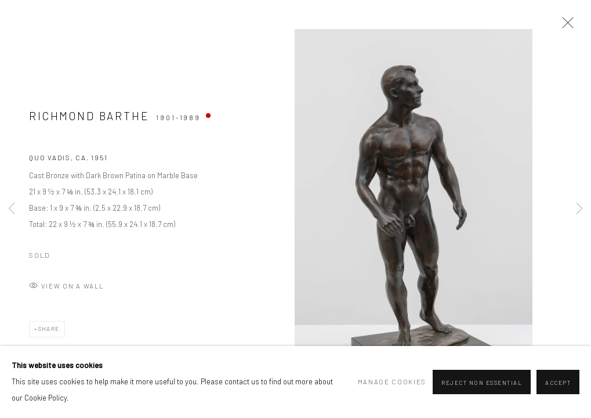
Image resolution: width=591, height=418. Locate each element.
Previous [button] (11, 209)
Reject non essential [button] (481, 382)
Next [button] (579, 209)
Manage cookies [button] (392, 381)
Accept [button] (558, 382)
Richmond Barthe (89, 115)
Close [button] (565, 26)
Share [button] (49, 328)
